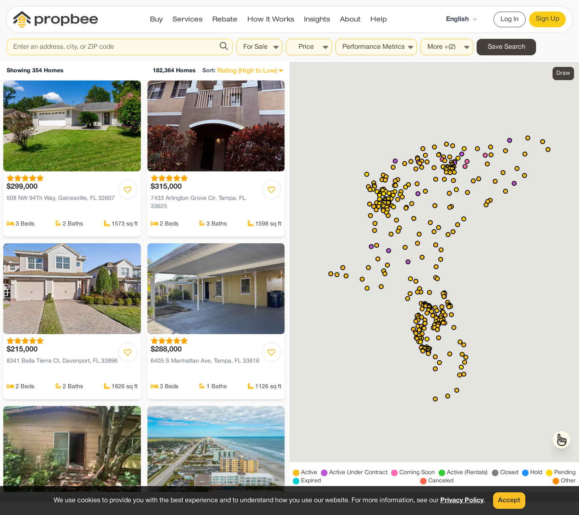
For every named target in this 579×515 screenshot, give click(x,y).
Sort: (209, 71)
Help (378, 19)
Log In (510, 19)
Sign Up (547, 19)
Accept (509, 500)
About (350, 19)
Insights (317, 19)
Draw (563, 73)
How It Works (270, 19)
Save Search (506, 47)
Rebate (224, 19)
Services (187, 19)
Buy (156, 19)
